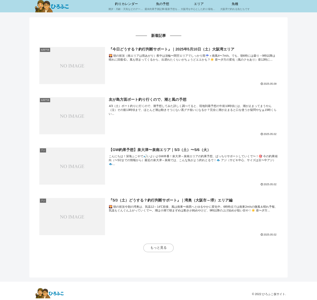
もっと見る (158, 247)
